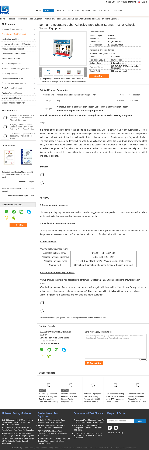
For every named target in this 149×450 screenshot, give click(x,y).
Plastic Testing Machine (11, 59)
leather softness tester (96, 318)
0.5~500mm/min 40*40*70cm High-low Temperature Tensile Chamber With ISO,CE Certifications (17, 422)
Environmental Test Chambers (14, 54)
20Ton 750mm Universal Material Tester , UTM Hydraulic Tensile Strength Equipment (18, 441)
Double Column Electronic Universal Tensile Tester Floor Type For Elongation (18, 429)
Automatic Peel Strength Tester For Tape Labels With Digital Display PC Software (22, 117)
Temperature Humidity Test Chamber (16, 44)
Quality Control (89, 10)
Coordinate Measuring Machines (14, 83)
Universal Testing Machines (12, 29)
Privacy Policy (16, 448)
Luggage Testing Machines (12, 78)
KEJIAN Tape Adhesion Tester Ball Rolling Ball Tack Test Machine (48, 396)
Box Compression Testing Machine (15, 69)
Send (140, 421)
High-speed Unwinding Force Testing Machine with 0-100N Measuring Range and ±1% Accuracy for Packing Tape (115, 400)
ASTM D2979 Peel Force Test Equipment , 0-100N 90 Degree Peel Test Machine (52, 433)
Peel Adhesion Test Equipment (30, 19)
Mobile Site (112, 436)
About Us (60, 10)
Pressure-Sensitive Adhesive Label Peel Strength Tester (69, 396)
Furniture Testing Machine (12, 93)
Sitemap (119, 432)
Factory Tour (73, 10)
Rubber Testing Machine (11, 64)
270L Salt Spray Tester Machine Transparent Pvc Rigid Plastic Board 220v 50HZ (88, 428)
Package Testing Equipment (13, 49)
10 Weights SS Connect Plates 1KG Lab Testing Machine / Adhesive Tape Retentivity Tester (54, 441)
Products (48, 10)
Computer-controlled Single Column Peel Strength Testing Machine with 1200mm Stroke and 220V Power (137, 399)
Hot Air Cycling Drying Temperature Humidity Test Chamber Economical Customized (88, 435)
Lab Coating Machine (10, 39)
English (145, 2)
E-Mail (111, 432)
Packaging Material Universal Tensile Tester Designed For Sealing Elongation (18, 434)
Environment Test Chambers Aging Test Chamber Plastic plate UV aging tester (89, 421)
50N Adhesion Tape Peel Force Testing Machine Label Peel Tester (22, 136)
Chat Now (117, 11)
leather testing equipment (77, 318)
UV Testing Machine (10, 73)
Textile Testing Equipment (12, 88)
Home (38, 10)
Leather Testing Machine (11, 98)
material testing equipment (54, 318)
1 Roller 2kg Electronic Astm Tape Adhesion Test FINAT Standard (51, 421)
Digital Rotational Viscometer (13, 103)
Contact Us (104, 10)
